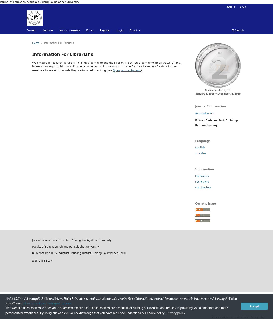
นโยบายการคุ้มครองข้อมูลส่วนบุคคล (46, 303)
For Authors (202, 181)
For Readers (202, 176)
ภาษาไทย (200, 153)
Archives (47, 30)
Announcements (69, 30)
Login (120, 30)
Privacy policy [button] (175, 313)
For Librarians (203, 187)
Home (35, 43)
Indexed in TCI (204, 113)
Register (105, 30)
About (134, 30)
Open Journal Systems (127, 70)
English (200, 147)
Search (238, 30)
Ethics (90, 30)
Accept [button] (254, 306)
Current (31, 30)
